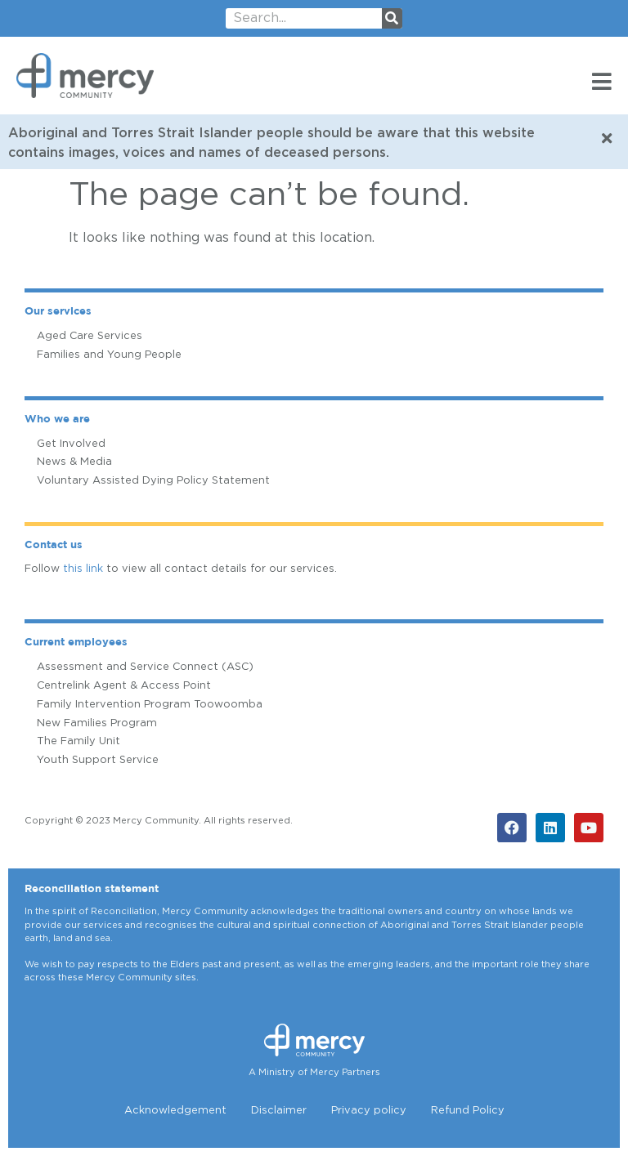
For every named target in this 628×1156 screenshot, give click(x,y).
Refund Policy (468, 1110)
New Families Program (97, 723)
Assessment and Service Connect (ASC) (145, 667)
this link (83, 569)
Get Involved (71, 444)
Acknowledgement (175, 1110)
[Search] (392, 18)
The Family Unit (78, 741)
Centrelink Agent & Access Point (124, 686)
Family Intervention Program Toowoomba (149, 704)
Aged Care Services (89, 336)
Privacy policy (368, 1110)
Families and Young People (109, 355)
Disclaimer (279, 1110)
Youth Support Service (98, 760)
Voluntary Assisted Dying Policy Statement (153, 480)
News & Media (74, 462)
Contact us (54, 545)
